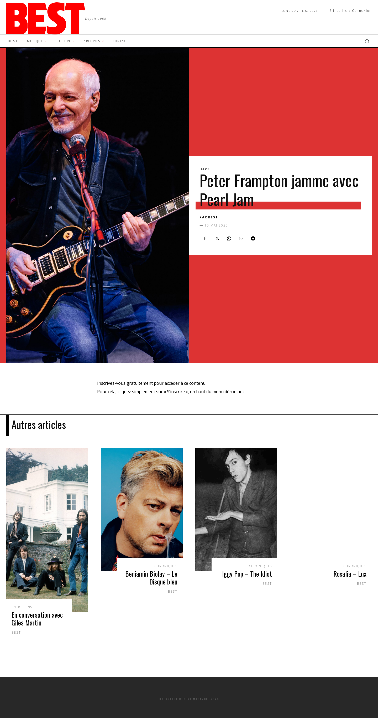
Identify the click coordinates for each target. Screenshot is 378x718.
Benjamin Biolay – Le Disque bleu (151, 577)
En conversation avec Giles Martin (37, 618)
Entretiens (23, 606)
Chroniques (164, 565)
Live (205, 169)
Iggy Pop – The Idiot (247, 573)
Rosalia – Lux (349, 573)
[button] (367, 41)
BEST (213, 217)
